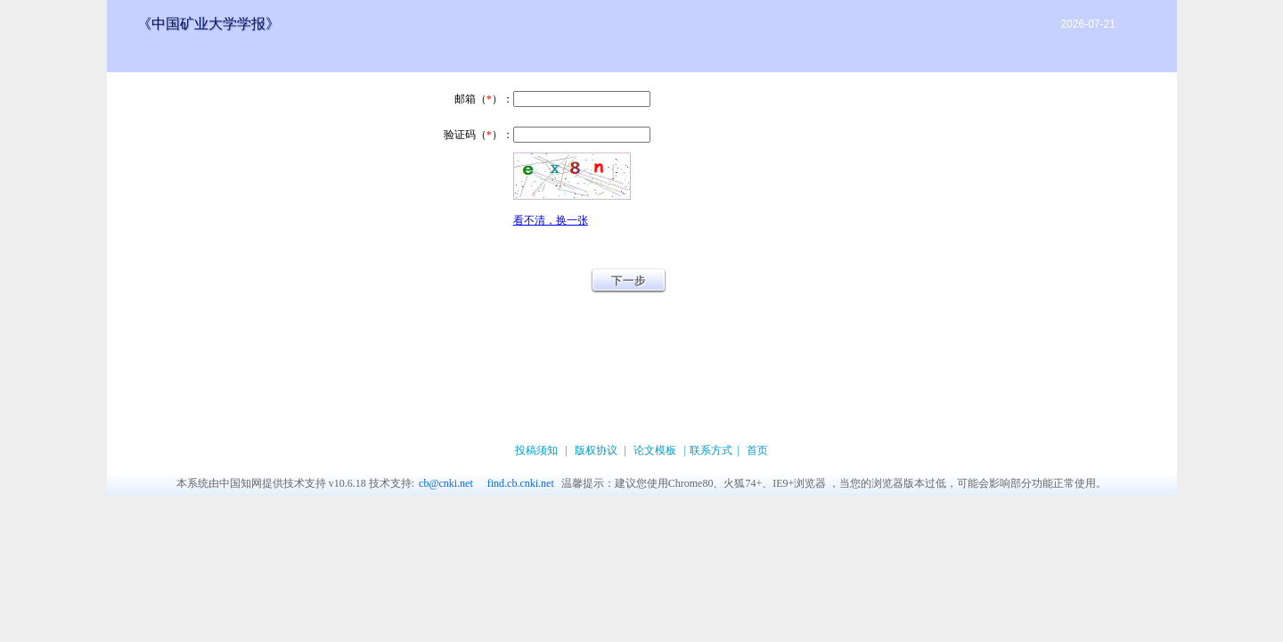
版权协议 (596, 450)
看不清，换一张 (550, 220)
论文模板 (654, 450)
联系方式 (711, 450)
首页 (757, 450)
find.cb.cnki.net (520, 483)
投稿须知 (536, 450)
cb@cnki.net (446, 483)
